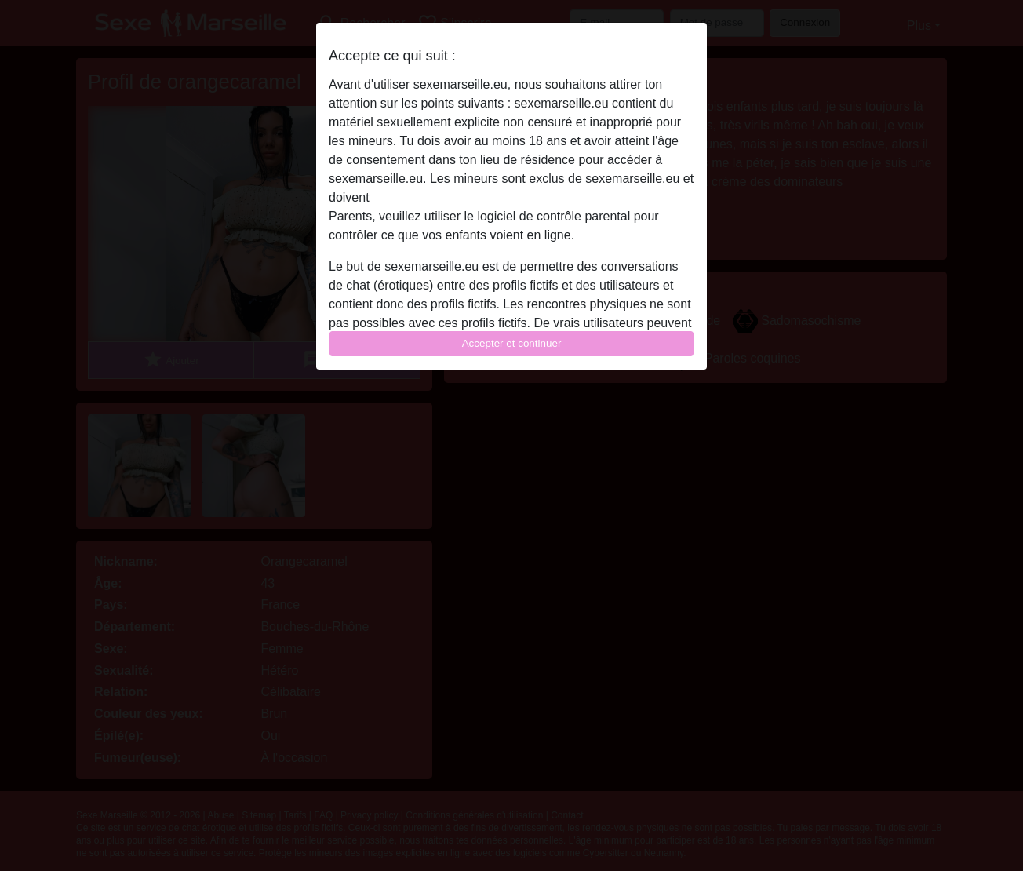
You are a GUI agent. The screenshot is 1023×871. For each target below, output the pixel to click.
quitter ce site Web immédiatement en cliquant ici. (511, 197)
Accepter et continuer (512, 343)
